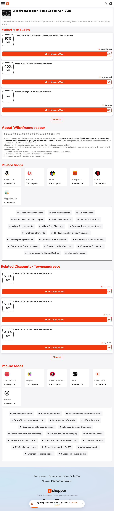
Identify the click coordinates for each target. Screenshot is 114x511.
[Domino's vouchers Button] (60, 212)
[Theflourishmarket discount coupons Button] (70, 232)
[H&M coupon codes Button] (49, 413)
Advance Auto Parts (58, 380)
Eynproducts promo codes (39, 454)
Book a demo (40, 476)
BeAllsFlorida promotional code (28, 420)
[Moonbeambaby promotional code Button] (60, 440)
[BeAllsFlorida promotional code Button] (28, 420)
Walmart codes (86, 213)
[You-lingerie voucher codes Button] (22, 440)
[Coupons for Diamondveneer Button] (23, 246)
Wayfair (29, 380)
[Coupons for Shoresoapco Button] (53, 239)
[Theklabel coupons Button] (93, 440)
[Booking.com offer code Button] (62, 420)
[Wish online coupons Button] (60, 219)
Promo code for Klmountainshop (26, 434)
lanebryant (99, 380)
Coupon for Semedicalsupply (63, 434)
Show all (57, 357)
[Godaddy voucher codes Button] (30, 212)
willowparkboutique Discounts (76, 427)
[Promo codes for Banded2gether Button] (42, 253)
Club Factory (9, 380)
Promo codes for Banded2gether (43, 253)
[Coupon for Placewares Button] (90, 246)
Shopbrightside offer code (59, 246)
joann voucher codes (22, 414)
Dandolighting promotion (21, 240)
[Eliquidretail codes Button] (75, 253)
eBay (51, 180)
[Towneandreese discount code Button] (85, 226)
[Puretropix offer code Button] (34, 232)
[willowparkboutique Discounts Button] (75, 427)
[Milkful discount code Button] (24, 447)
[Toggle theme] (111, 3)
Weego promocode (89, 447)
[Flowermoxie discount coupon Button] (88, 239)
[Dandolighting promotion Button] (20, 239)
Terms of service (71, 495)
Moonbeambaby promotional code (61, 440)
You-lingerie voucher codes (23, 440)
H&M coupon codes (50, 414)
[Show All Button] (57, 357)
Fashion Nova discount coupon (28, 219)
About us (46, 481)
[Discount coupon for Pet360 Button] (56, 447)
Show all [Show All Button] (57, 119)
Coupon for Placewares (91, 246)
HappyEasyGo (10, 199)
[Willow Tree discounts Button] (21, 226)
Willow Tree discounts (22, 226)
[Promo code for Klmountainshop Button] (25, 433)
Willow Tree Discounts (52, 226)
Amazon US (8, 180)
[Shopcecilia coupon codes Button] (72, 453)
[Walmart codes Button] (85, 212)
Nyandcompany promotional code (84, 414)
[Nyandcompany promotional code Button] (84, 413)
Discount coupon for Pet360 (57, 447)
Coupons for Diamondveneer (24, 246)
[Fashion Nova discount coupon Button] (27, 219)
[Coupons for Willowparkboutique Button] (37, 427)
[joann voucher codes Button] (21, 413)
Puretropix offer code (35, 233)
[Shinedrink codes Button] (93, 433)
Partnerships (55, 476)
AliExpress (77, 180)
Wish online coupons (61, 219)
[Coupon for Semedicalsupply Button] (62, 433)
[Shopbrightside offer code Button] (58, 246)
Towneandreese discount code (86, 226)
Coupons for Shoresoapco (54, 240)
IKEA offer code (91, 420)
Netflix (97, 180)
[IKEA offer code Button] (90, 420)
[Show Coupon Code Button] (54, 53)
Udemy (29, 180)
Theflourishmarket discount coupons (71, 233)
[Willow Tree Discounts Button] (51, 226)
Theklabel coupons (94, 440)
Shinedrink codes (94, 434)
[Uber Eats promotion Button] (88, 219)
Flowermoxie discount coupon (89, 240)
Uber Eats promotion (89, 219)
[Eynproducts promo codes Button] (39, 453)
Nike (74, 380)
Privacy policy (59, 495)
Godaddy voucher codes (31, 213)
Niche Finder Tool (71, 476)
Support (68, 481)
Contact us (57, 481)
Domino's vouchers (61, 213)
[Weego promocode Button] (88, 447)
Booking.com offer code (63, 420)
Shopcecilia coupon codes (73, 454)
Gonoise (7, 399)
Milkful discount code (25, 447)
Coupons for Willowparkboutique (37, 427)
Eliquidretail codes (76, 253)
